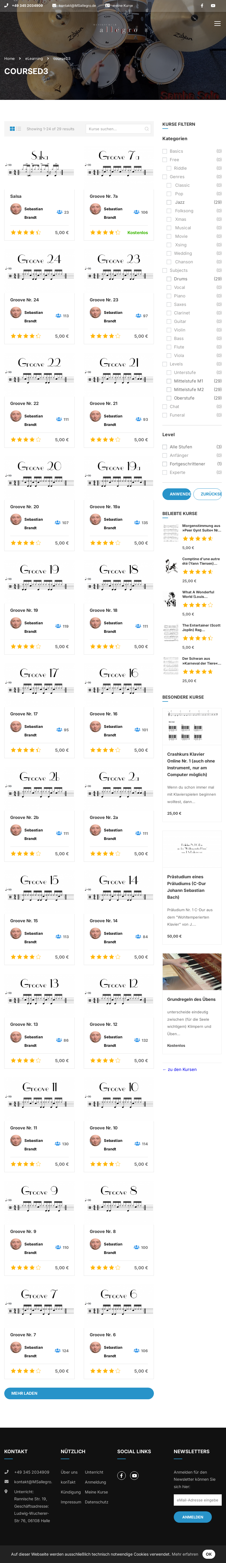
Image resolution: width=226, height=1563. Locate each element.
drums (180, 278)
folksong (183, 210)
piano (179, 296)
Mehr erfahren (185, 1554)
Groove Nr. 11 (23, 1128)
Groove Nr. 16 (104, 714)
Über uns (69, 1472)
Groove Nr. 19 (24, 610)
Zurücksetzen (211, 493)
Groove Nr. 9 (23, 1231)
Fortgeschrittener (187, 464)
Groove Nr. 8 (103, 1231)
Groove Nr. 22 (24, 403)
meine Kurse (123, 5)
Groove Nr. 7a (104, 196)
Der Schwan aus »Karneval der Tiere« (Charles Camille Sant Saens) (200, 660)
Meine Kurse (96, 1492)
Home (9, 58)
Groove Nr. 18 (104, 610)
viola (179, 355)
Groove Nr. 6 (103, 1334)
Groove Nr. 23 (104, 299)
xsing (180, 244)
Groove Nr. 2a (104, 817)
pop (178, 193)
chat (174, 406)
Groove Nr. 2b (24, 817)
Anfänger (179, 455)
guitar (180, 321)
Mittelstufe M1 (188, 381)
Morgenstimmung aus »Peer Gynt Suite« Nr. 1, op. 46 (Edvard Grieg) (201, 528)
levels (176, 364)
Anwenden (180, 493)
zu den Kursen (182, 1069)
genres (177, 176)
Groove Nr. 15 (24, 920)
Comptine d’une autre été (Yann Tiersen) (202, 561)
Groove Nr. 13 (24, 1024)
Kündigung (71, 1492)
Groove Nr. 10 (104, 1128)
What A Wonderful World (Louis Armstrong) (198, 594)
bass (179, 338)
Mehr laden (24, 1393)
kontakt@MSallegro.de (77, 5)
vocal (179, 287)
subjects (179, 270)
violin (179, 330)
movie (181, 236)
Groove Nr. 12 (103, 1024)
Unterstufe (185, 372)
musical (182, 227)
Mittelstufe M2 (189, 389)
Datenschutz (96, 1501)
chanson (183, 261)
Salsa (16, 196)
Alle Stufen (181, 446)
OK (209, 1554)
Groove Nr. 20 (24, 506)
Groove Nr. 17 (24, 714)
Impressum (71, 1501)
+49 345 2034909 (27, 5)
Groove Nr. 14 (104, 920)
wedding (183, 253)
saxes (180, 304)
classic (182, 185)
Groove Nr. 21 (103, 403)
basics (176, 151)
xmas (180, 219)
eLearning (34, 58)
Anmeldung (95, 1482)
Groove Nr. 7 (23, 1334)
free (174, 159)
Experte (177, 472)
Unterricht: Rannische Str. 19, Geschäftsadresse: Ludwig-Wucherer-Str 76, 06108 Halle (32, 1506)
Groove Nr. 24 (24, 299)
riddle (180, 168)
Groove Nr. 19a (105, 506)
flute (179, 347)
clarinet (182, 313)
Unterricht (94, 1472)
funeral (177, 415)
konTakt (68, 1482)
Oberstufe (184, 398)
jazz (179, 202)
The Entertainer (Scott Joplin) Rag (202, 627)
